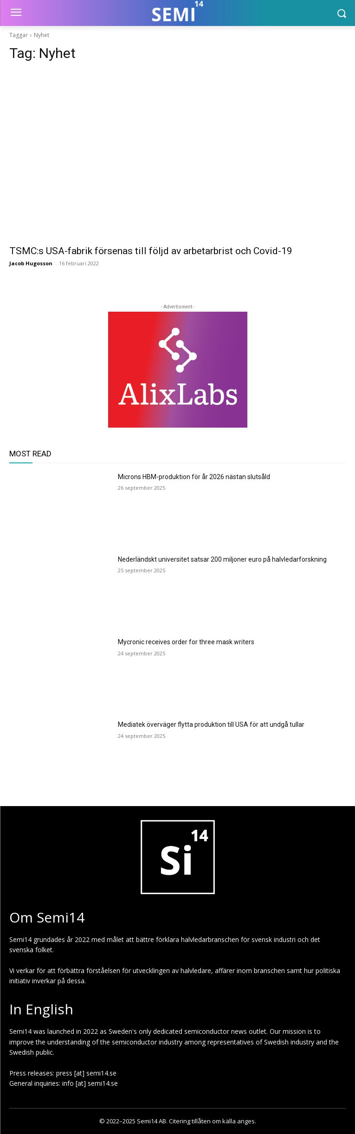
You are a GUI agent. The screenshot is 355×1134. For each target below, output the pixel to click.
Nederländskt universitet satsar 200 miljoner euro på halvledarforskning (222, 559)
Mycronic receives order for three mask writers (186, 642)
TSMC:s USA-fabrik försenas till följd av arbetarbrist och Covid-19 (150, 250)
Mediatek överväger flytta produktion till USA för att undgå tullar (211, 724)
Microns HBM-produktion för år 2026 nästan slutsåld (194, 477)
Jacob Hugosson (30, 263)
